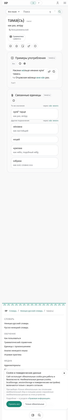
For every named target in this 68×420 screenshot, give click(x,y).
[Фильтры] (33, 415)
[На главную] (6, 3)
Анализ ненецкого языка (16, 350)
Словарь (13, 311)
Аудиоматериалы (12, 365)
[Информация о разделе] (20, 63)
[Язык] (13, 12)
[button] (49, 71)
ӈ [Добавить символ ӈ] (50, 11)
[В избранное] (16, 46)
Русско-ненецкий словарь (16, 327)
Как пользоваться (12, 338)
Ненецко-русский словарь (31, 311)
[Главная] (6, 311)
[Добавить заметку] (22, 46)
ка (42, 77)
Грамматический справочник (18, 342)
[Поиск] (59, 12)
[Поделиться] (29, 46)
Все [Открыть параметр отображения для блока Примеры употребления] (13, 64)
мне (38, 77)
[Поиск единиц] (35, 12)
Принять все (14, 404)
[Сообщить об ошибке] (54, 71)
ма (23, 70)
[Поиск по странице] (39, 415)
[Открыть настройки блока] (25, 63)
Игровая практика (12, 354)
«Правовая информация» (39, 398)
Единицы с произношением (17, 346)
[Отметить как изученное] (10, 46)
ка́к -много (53, 105)
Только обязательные (34, 404)
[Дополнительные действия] (35, 46)
